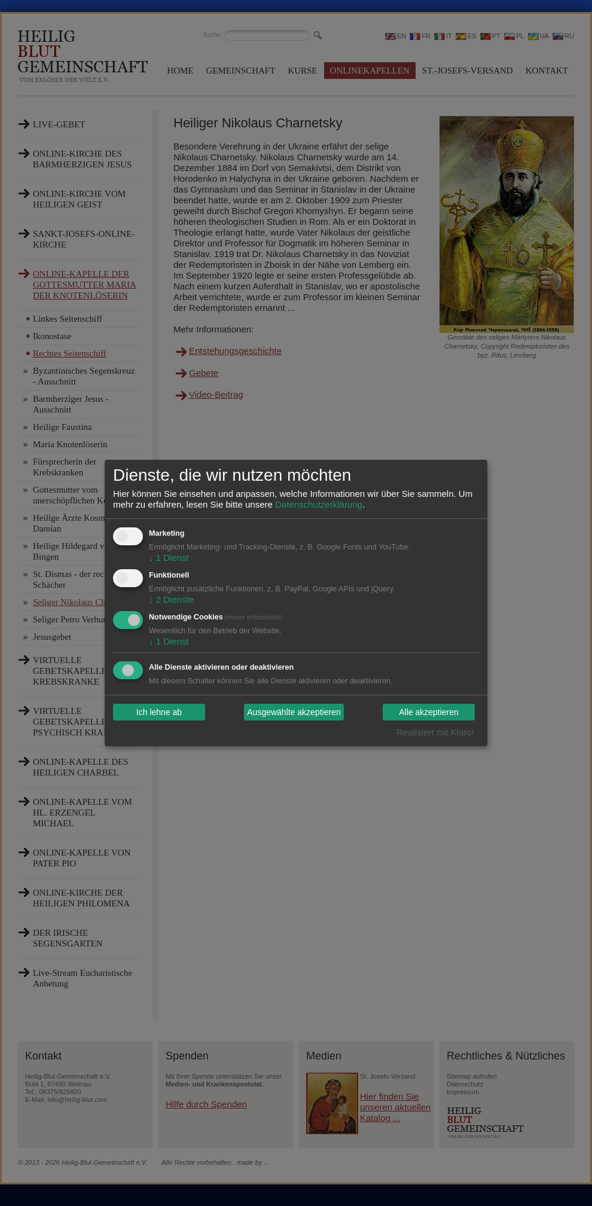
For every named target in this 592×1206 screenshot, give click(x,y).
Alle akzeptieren (429, 712)
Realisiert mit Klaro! (435, 732)
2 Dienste (171, 599)
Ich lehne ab (159, 712)
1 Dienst (169, 557)
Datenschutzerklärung (318, 504)
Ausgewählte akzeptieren (293, 712)
